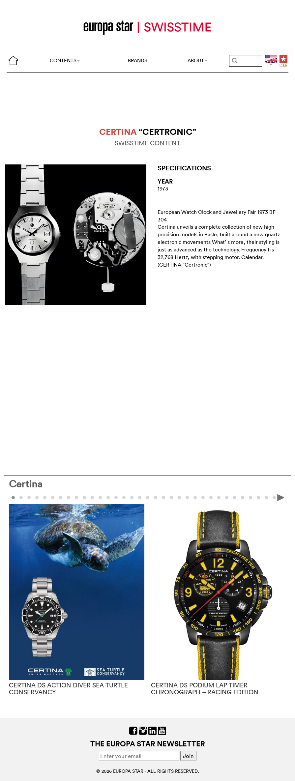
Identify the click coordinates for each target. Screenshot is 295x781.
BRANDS (137, 60)
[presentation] (280, 497)
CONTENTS (65, 60)
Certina (26, 484)
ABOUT (197, 60)
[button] (21, 497)
